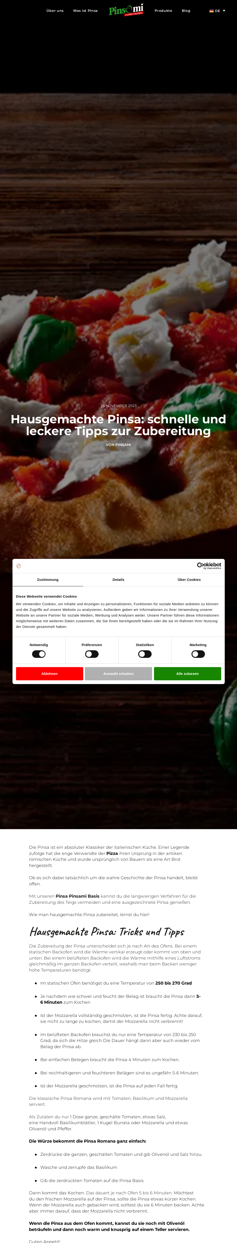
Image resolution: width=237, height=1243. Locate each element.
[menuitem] (217, 11)
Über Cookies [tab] (189, 580)
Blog (186, 11)
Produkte (163, 11)
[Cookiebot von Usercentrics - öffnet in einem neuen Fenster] (200, 566)
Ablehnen (50, 674)
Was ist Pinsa (85, 11)
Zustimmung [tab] (47, 580)
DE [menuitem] (217, 11)
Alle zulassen (187, 674)
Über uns (55, 11)
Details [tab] (119, 580)
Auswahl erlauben (118, 674)
